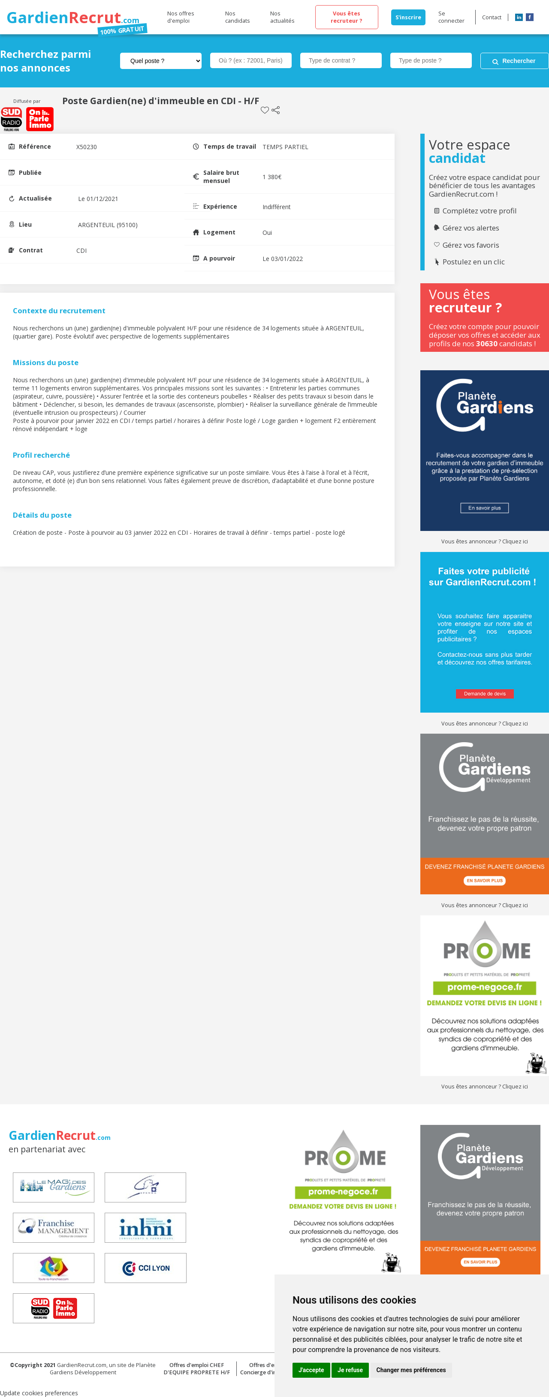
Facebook (529, 17)
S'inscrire (408, 17)
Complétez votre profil (480, 211)
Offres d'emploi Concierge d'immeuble (268, 1368)
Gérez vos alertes (471, 228)
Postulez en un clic (474, 262)
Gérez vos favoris (471, 245)
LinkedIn (519, 17)
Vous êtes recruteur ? (346, 17)
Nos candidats (237, 17)
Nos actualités (282, 17)
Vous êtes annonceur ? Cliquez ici (484, 541)
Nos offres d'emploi (180, 17)
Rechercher (518, 60)
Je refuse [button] (350, 1370)
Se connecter (451, 17)
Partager (275, 110)
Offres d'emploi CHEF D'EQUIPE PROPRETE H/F (196, 1368)
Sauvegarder (264, 110)
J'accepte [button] (311, 1370)
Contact (491, 17)
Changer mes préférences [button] (411, 1370)
